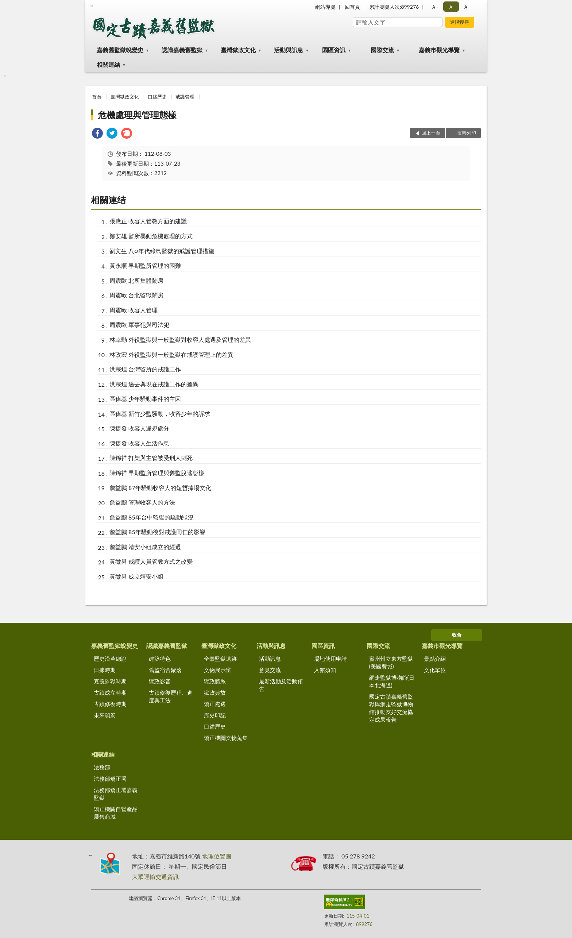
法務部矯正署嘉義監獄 (116, 794)
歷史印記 (215, 715)
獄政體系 (215, 681)
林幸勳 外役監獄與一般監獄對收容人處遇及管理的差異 (180, 339)
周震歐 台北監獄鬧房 (136, 295)
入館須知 (325, 670)
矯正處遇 (215, 703)
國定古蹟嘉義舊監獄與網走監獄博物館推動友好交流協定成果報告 (391, 708)
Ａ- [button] (434, 7)
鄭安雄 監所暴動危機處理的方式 (151, 235)
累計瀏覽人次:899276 (394, 7)
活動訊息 (270, 658)
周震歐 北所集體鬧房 (136, 280)
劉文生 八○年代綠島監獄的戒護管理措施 (161, 250)
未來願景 (105, 715)
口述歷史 (157, 97)
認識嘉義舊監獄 (182, 49)
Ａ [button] (450, 7)
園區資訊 (333, 49)
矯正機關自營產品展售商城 (116, 813)
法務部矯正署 (110, 778)
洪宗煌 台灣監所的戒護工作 (145, 369)
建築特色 (160, 658)
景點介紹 (435, 658)
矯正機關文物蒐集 (226, 737)
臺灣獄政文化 (238, 49)
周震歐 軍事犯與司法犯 (139, 324)
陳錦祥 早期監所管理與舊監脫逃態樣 (156, 472)
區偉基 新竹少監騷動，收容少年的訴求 (159, 413)
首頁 (96, 97)
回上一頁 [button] (430, 133)
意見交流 (270, 670)
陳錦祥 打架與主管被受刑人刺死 (151, 457)
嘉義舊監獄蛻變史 (120, 49)
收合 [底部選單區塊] (456, 635)
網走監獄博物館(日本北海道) (391, 681)
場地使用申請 (330, 658)
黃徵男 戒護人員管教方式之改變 (151, 561)
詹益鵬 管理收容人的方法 (142, 502)
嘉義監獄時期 (110, 681)
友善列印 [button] (466, 133)
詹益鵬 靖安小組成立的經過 (145, 546)
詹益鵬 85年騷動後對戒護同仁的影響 (157, 531)
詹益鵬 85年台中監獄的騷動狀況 (151, 517)
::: (91, 5)
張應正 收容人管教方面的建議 (148, 220)
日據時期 (105, 670)
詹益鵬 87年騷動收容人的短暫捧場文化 (160, 487)
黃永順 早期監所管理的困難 (145, 265)
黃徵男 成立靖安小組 (136, 576)
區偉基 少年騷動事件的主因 (145, 398)
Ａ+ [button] (467, 7)
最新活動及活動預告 (281, 685)
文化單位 (435, 670)
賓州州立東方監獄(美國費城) (391, 662)
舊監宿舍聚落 (165, 670)
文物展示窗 (217, 670)
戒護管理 (184, 97)
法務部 (102, 767)
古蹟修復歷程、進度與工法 (171, 696)
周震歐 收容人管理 (133, 309)
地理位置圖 (216, 856)
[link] (97, 134)
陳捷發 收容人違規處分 (139, 428)
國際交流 (382, 49)
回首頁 (352, 7)
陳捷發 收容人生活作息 (139, 443)
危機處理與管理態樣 (137, 114)
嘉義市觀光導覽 (439, 49)
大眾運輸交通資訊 (155, 876)
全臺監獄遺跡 (220, 658)
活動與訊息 (288, 49)
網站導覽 (325, 7)
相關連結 (108, 64)
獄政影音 (160, 681)
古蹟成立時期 (110, 692)
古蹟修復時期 (110, 703)
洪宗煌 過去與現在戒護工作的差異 (153, 384)
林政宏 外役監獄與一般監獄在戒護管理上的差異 (171, 354)
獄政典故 (215, 692)
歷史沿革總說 (110, 658)
